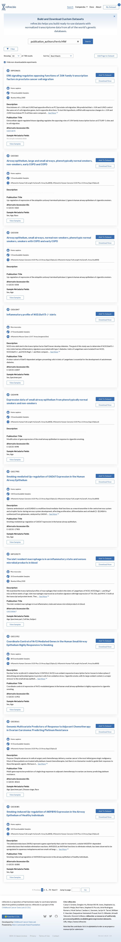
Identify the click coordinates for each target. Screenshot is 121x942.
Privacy (33, 936)
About (98, 7)
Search (70, 7)
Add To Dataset (105, 75)
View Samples (15, 144)
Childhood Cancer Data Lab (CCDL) (16, 907)
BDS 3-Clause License (18, 936)
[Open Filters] (11, 49)
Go (85, 890)
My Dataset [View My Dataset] (111, 7)
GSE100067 (11, 611)
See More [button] (53, 113)
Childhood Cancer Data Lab (25, 922)
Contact (55, 936)
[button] (78, 41)
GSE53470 (11, 131)
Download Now (105, 81)
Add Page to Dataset (105, 56)
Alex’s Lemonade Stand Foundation (26, 925)
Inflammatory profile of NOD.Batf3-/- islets (31, 314)
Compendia (80, 7)
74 (50, 890)
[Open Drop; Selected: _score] (61, 56)
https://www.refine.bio (77, 921)
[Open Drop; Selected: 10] (16, 56)
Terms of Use (44, 936)
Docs (92, 7)
